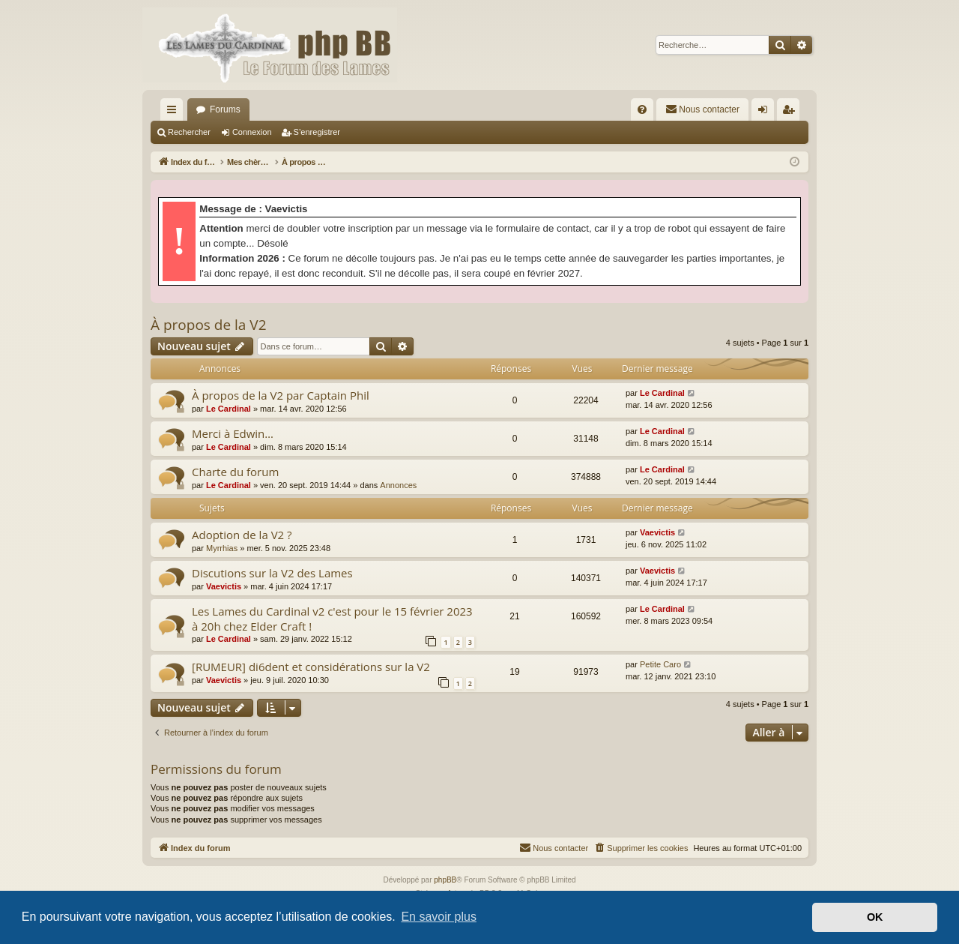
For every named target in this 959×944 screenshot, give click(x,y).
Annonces (398, 485)
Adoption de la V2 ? (242, 534)
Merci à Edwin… (232, 433)
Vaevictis (657, 532)
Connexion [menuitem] (766, 112)
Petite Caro (660, 664)
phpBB (445, 880)
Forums (225, 109)
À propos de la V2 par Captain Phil (280, 395)
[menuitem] (642, 109)
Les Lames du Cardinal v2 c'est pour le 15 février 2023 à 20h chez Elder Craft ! (332, 618)
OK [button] (875, 917)
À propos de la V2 (209, 324)
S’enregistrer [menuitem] (791, 112)
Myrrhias (222, 548)
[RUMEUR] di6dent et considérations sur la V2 (311, 666)
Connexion (252, 131)
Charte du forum (235, 471)
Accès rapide (174, 112)
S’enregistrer (317, 131)
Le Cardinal (228, 408)
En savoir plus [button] (439, 916)
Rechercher (189, 131)
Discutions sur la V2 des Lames (272, 572)
